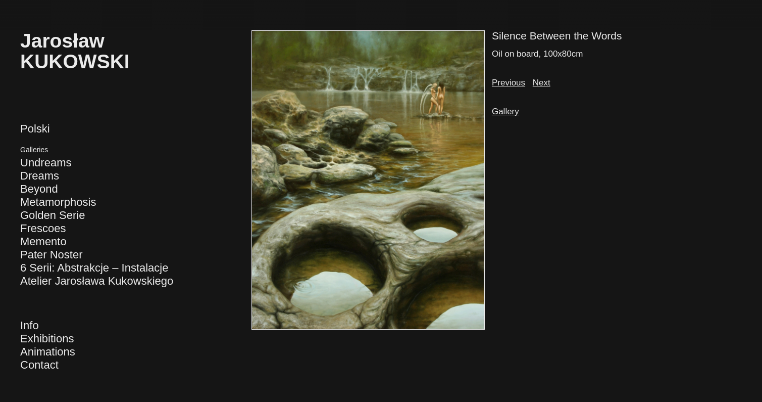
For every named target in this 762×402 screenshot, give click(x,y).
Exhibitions (47, 338)
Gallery (505, 111)
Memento (43, 241)
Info (29, 325)
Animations (47, 351)
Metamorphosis (58, 202)
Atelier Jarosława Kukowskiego (96, 281)
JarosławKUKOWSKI (75, 51)
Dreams (39, 175)
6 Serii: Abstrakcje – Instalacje (94, 267)
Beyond (39, 189)
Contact (39, 365)
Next (541, 82)
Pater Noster (51, 254)
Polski (35, 128)
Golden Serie (52, 215)
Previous (508, 82)
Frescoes (43, 228)
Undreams (45, 162)
